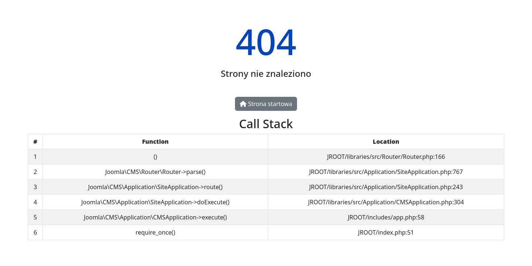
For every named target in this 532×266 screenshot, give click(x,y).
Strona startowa (266, 104)
